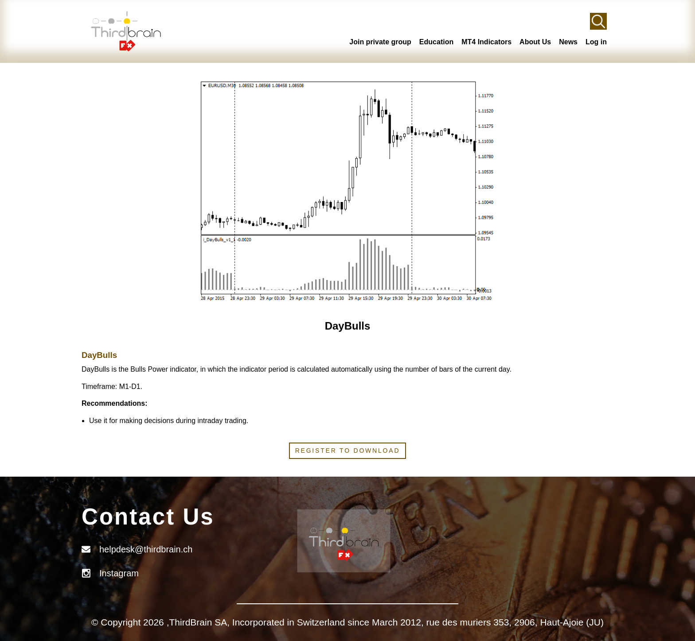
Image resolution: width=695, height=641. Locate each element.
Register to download (347, 450)
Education (436, 42)
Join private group (380, 42)
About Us (535, 42)
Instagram (119, 573)
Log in (596, 42)
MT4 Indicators (486, 42)
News (568, 42)
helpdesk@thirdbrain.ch (145, 549)
